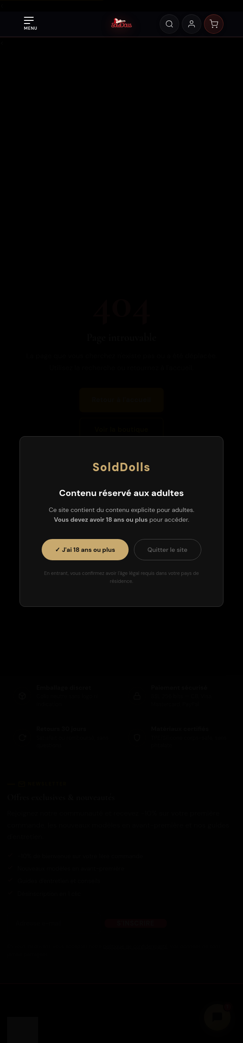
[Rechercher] (169, 24)
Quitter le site (168, 550)
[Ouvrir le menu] (31, 23)
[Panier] (213, 24)
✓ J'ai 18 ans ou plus (85, 550)
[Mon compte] (191, 24)
